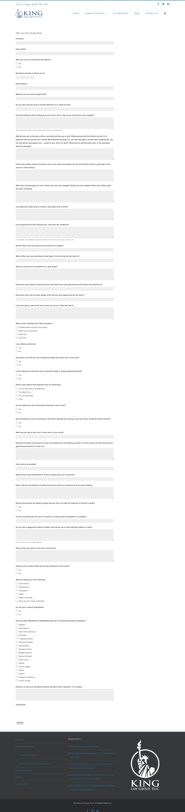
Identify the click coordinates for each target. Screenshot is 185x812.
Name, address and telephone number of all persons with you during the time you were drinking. (54, 485)
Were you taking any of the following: (30, 580)
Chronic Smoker (23, 680)
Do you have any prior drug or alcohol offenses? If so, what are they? (43, 105)
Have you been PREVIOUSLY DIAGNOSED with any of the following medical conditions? (51, 621)
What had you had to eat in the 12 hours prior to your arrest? (40, 432)
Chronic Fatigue (23, 666)
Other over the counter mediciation (30, 601)
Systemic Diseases (24, 642)
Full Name (20, 39)
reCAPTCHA (21, 705)
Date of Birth (21, 49)
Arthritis (20, 670)
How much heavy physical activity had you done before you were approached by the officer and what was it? (59, 285)
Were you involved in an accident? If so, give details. (37, 267)
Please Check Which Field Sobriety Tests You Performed (38, 385)
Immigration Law (29, 755)
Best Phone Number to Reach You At (30, 73)
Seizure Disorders (24, 656)
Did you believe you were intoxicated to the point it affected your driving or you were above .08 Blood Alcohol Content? (63, 419)
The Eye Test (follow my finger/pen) (30, 388)
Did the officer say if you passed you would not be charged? (40, 246)
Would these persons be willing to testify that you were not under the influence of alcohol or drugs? (55, 503)
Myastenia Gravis (24, 649)
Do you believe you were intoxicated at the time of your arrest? (41, 405)
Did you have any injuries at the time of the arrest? (36, 548)
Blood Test (21, 334)
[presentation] (37, 712)
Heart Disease (22, 628)
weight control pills (24, 597)
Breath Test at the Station (27, 331)
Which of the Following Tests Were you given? (34, 323)
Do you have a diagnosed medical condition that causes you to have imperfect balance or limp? (54, 527)
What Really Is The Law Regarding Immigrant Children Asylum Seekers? (92, 787)
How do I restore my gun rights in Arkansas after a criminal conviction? (91, 766)
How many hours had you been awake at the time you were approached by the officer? (50, 295)
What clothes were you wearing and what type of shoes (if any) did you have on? (48, 256)
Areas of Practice (25, 746)
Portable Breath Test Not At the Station (31, 327)
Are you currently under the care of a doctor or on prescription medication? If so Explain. (51, 517)
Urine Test (21, 338)
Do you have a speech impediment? (30, 607)
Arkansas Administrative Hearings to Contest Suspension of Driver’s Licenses (92, 777)
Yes (19, 63)
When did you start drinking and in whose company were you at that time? (45, 475)
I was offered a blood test (26, 344)
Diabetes (20, 625)
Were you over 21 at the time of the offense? (33, 60)
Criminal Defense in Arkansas (35, 763)
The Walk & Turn (23, 392)
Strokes (20, 663)
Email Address (21, 84)
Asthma (20, 673)
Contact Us (22, 784)
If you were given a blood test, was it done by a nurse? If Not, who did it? (45, 306)
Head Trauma (22, 659)
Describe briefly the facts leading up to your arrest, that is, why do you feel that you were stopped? (55, 115)
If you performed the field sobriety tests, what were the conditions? (42, 225)
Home (20, 740)
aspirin (20, 594)
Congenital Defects (24, 639)
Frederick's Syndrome (25, 677)
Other (19, 399)
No (18, 67)
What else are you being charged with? (31, 94)
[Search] (165, 13)
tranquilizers (22, 590)
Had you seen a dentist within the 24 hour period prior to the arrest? (43, 566)
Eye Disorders (22, 646)
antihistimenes (22, 587)
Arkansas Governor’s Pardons (84, 746)
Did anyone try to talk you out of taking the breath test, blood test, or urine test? (47, 358)
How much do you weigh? (26, 464)
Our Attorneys (24, 770)
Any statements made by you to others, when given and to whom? (42, 207)
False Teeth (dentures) (25, 632)
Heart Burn (21, 635)
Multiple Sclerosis (24, 653)
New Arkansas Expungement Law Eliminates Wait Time (92, 755)
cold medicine (22, 583)
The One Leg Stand (24, 395)
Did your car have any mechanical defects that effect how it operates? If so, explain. (49, 687)
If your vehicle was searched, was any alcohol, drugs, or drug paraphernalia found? (49, 371)
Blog (19, 777)
